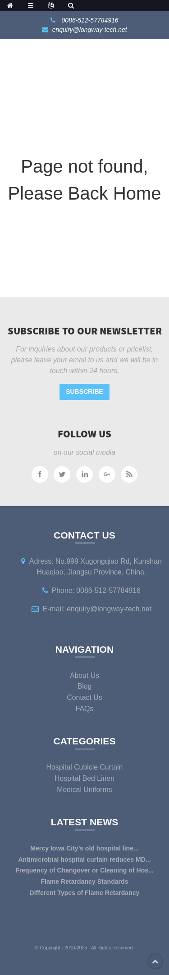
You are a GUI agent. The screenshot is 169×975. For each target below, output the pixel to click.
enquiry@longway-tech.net (89, 29)
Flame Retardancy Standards (84, 881)
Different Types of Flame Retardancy (85, 892)
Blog (85, 686)
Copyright (49, 947)
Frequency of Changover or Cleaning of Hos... (84, 870)
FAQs (85, 708)
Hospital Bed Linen (84, 778)
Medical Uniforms (84, 789)
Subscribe (84, 391)
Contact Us (84, 697)
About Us (84, 675)
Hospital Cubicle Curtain (84, 767)
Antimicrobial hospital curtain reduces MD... (84, 859)
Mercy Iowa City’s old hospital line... (84, 848)
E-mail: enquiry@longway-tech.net (97, 609)
